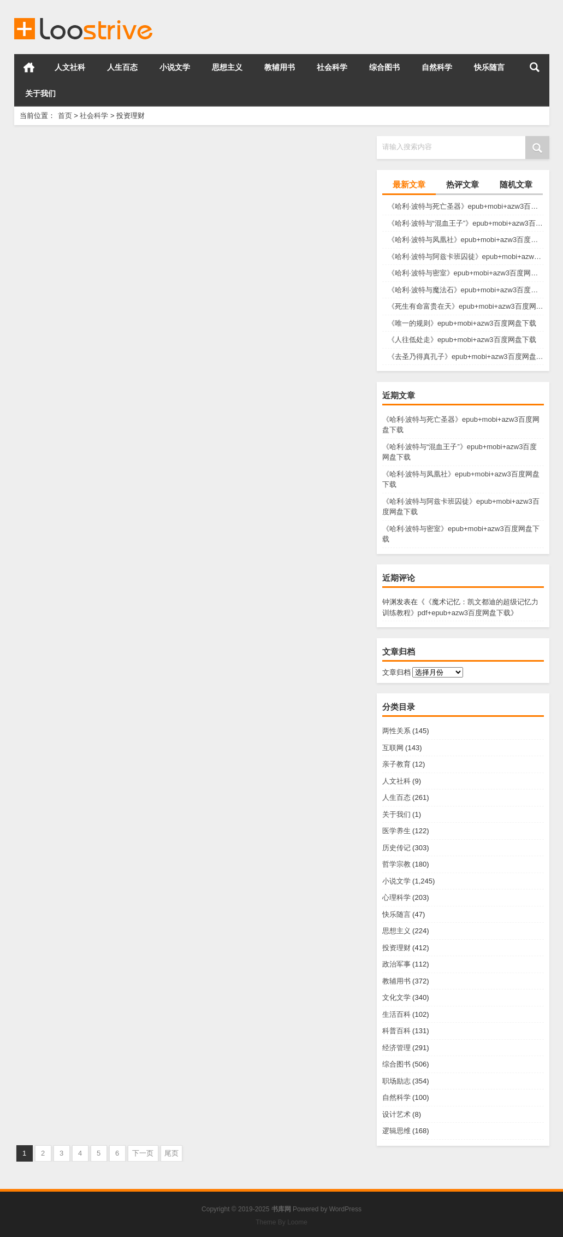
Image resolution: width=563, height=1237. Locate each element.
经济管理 (396, 1048)
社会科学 (332, 67)
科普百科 (396, 1031)
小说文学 (174, 67)
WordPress (345, 1209)
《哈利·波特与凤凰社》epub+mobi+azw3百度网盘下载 (466, 239)
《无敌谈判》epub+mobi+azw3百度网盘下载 (100, 759)
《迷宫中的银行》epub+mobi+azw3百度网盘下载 (100, 259)
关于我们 (40, 93)
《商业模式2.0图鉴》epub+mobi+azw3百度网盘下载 (282, 259)
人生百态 (122, 67)
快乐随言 (489, 67)
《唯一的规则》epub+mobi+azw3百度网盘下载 (462, 323)
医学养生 (396, 831)
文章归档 (396, 672)
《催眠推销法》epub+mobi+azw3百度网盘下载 (100, 592)
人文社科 (70, 67)
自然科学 (437, 67)
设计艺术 (396, 1114)
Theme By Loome (281, 1222)
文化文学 (396, 997)
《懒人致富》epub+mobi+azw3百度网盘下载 (282, 759)
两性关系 (396, 731)
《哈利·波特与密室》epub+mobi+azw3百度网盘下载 (466, 273)
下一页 (142, 1153)
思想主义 (227, 67)
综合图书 (384, 67)
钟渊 (389, 602)
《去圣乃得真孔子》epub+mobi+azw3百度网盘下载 (466, 356)
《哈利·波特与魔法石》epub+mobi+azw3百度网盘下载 (466, 290)
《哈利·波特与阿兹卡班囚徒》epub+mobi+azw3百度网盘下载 (466, 256)
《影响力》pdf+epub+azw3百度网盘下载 (100, 1092)
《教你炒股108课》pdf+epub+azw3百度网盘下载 (100, 925)
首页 (29, 67)
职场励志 (396, 1081)
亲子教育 (396, 764)
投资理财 (396, 948)
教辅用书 (279, 67)
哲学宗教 (396, 864)
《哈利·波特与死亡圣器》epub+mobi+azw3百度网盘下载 (466, 206)
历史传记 (396, 848)
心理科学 (396, 897)
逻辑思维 (396, 1131)
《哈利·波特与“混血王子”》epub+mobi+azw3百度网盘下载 (466, 223)
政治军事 (396, 964)
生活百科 (396, 1014)
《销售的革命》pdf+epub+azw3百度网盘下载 (282, 1092)
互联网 (393, 748)
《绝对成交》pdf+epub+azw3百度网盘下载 (282, 925)
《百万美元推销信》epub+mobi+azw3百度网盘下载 (282, 592)
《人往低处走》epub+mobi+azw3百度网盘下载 (462, 339)
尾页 (171, 1153)
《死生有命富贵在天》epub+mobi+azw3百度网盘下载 (466, 306)
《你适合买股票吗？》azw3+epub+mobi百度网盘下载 (100, 426)
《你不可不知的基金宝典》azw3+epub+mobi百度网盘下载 (282, 426)
